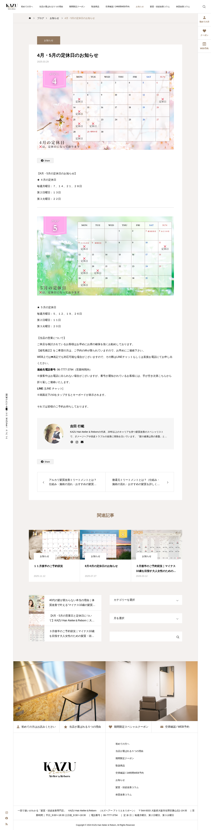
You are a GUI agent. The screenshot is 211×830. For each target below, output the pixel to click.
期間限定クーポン (77, 6)
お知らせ (140, 6)
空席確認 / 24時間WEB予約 (118, 6)
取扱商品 (95, 6)
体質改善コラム (183, 6)
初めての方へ (27, 6)
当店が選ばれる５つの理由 (51, 6)
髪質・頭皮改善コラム (160, 6)
